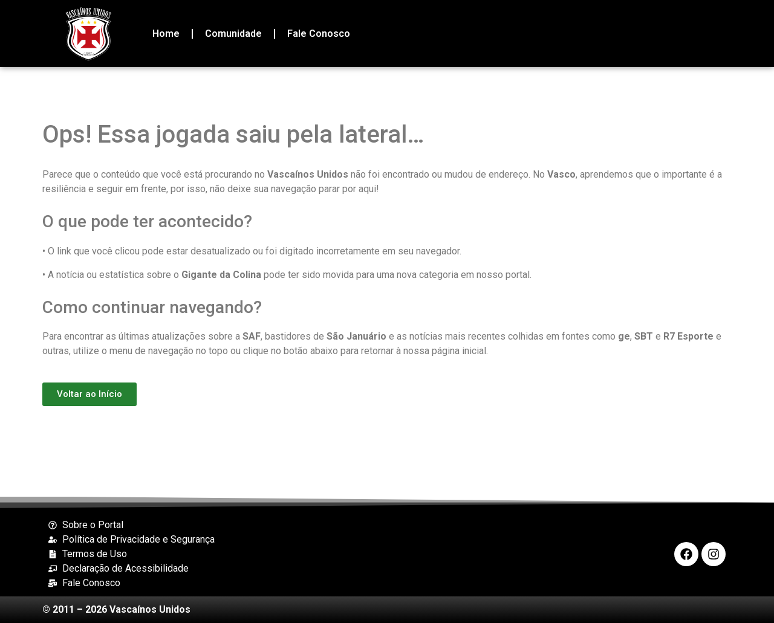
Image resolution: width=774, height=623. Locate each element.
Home (166, 33)
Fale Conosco (318, 33)
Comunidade (233, 33)
